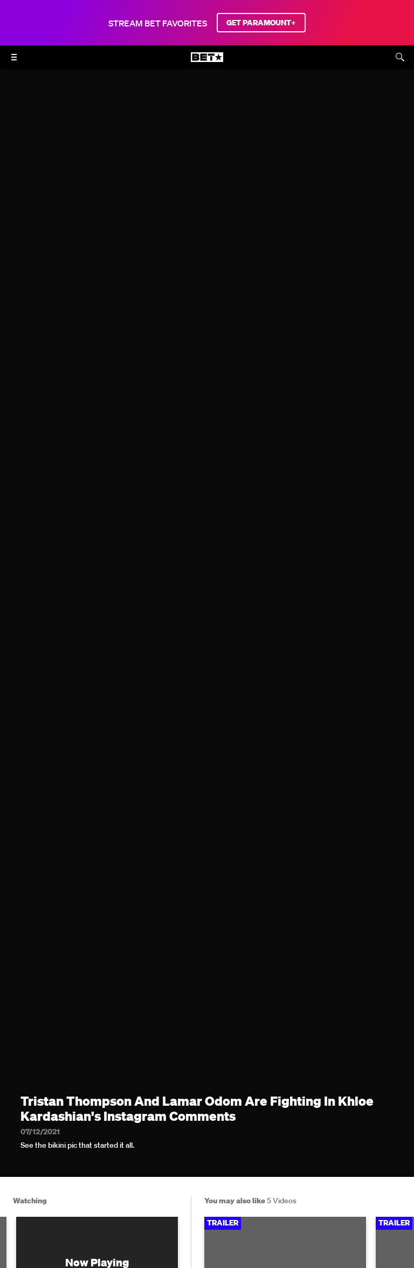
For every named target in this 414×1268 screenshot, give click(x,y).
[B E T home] (207, 62)
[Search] (400, 57)
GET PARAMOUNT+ (261, 22)
